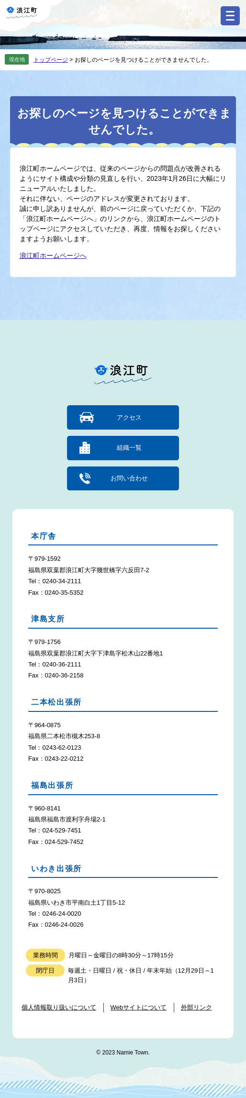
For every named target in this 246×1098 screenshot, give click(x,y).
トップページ (51, 59)
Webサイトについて (139, 1007)
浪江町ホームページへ (53, 255)
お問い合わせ (129, 478)
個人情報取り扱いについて (59, 1007)
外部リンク (196, 1007)
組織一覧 (129, 447)
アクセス (129, 417)
